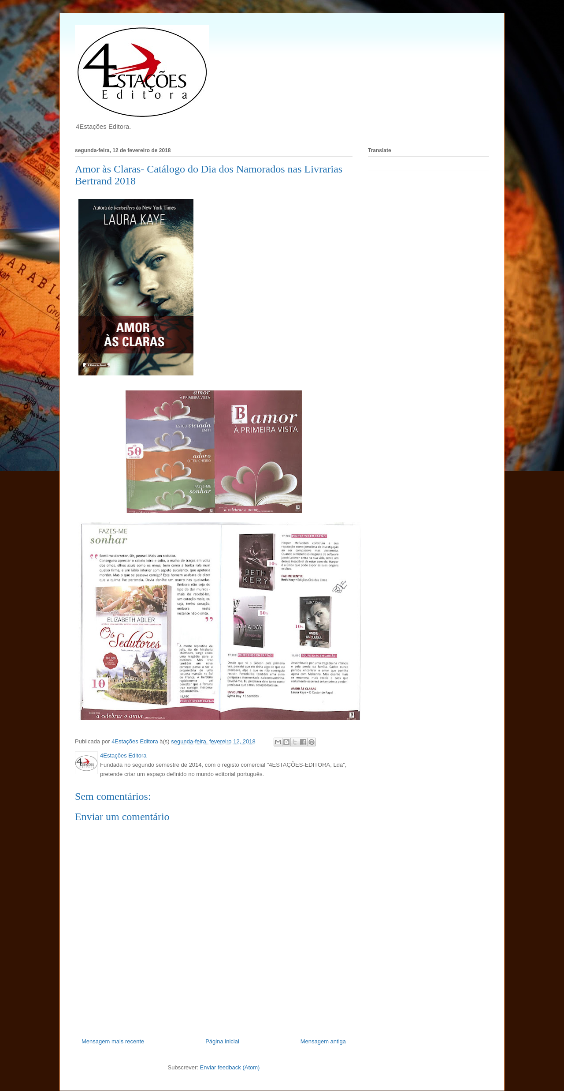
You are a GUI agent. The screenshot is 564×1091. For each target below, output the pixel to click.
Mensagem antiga (323, 1041)
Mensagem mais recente (113, 1041)
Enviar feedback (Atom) (230, 1067)
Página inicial (222, 1041)
